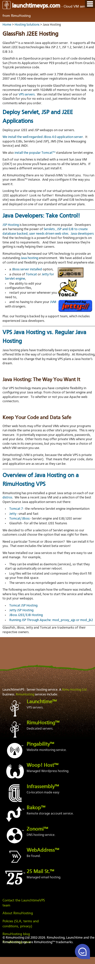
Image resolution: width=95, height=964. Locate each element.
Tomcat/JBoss (19, 518)
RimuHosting (25, 694)
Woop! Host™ (42, 765)
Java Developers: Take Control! (41, 216)
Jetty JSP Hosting (21, 610)
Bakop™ (36, 807)
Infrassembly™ (43, 786)
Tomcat (31, 274)
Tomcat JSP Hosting (23, 605)
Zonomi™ (37, 829)
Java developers (82, 233)
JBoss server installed (27, 269)
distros (7, 497)
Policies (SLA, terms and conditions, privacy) (21, 924)
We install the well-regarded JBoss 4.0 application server (43, 137)
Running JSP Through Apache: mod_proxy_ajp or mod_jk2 (51, 620)
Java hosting (29, 258)
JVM (53, 302)
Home (7, 24)
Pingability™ (40, 744)
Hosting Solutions (27, 24)
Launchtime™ (42, 701)
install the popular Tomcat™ (35, 153)
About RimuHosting (18, 913)
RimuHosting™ (43, 723)
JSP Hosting (11, 225)
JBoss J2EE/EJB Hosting (26, 615)
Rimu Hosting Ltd (74, 689)
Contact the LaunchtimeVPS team (24, 903)
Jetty (12, 514)
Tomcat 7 (16, 509)
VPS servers (27, 94)
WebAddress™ (43, 850)
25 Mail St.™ (40, 871)
